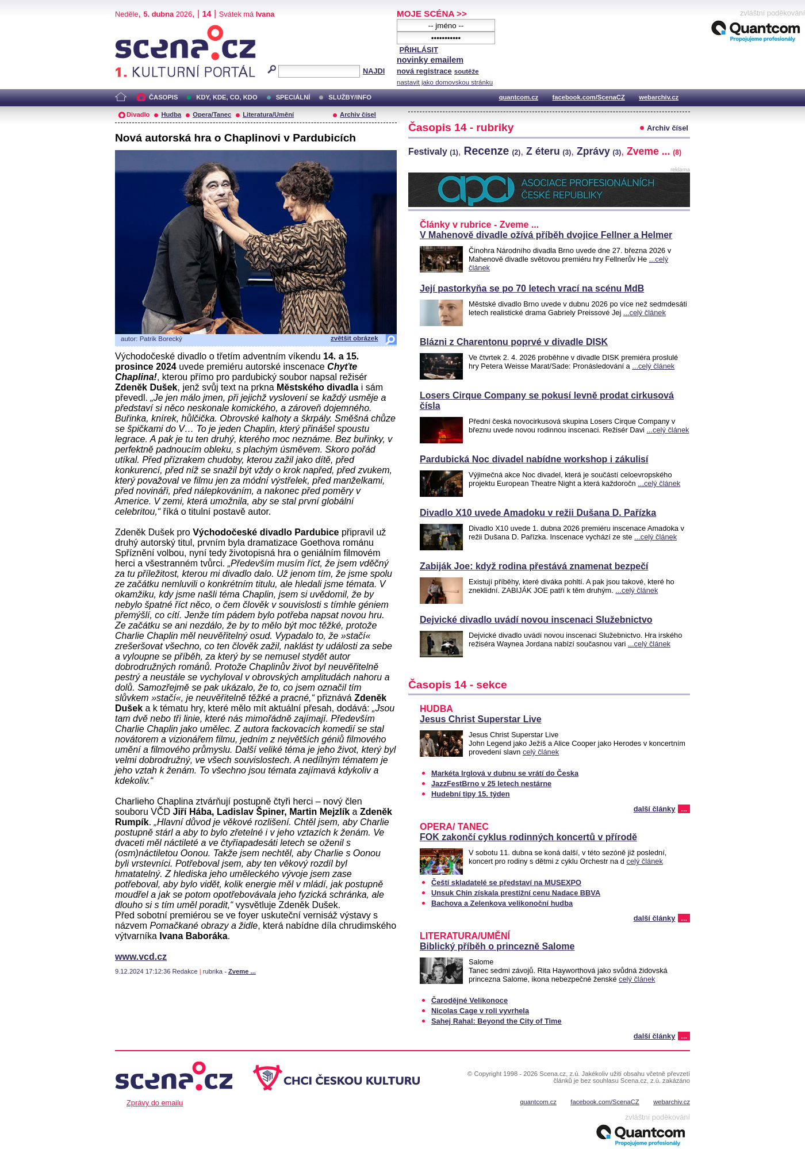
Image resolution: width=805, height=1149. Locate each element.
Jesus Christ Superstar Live (481, 719)
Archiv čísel (358, 114)
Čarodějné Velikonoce (469, 1000)
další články (655, 809)
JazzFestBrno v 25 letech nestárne (491, 783)
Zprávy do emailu (154, 1102)
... (684, 809)
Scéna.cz (134, 30)
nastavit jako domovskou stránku (445, 82)
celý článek (541, 752)
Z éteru (548, 151)
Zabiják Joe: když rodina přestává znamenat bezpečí (534, 566)
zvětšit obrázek (354, 338)
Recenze (492, 150)
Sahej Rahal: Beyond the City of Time (496, 1021)
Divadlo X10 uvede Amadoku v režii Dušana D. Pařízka (538, 513)
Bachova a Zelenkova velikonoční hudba (502, 903)
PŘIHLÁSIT (418, 49)
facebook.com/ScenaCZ (589, 97)
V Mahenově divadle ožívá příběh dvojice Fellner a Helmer (546, 235)
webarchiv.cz (658, 97)
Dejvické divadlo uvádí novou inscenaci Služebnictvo (536, 620)
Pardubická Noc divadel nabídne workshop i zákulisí (534, 459)
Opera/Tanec (212, 114)
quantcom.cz (518, 97)
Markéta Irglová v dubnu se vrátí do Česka (504, 773)
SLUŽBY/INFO (349, 97)
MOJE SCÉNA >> (432, 13)
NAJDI (374, 71)
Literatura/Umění (268, 114)
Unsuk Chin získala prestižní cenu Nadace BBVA (515, 892)
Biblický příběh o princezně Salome (497, 946)
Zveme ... (242, 971)
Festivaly (433, 151)
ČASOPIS (163, 97)
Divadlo (138, 114)
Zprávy (599, 151)
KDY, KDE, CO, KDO (226, 97)
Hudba (171, 114)
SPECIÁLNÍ (293, 97)
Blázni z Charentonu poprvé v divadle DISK (514, 342)
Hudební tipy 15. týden (470, 794)
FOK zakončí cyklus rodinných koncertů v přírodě (528, 837)
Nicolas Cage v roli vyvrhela (480, 1010)
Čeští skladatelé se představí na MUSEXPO (506, 882)
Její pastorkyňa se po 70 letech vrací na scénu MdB (532, 288)
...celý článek (644, 312)
